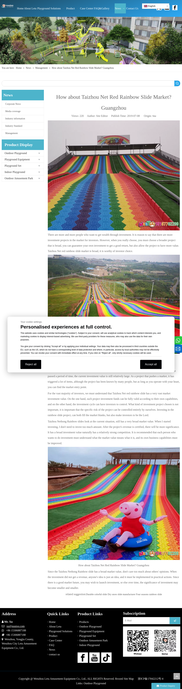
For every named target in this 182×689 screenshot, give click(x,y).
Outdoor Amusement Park (19, 178)
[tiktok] (106, 657)
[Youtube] (94, 657)
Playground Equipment (17, 159)
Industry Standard (13, 126)
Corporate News (13, 104)
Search (177, 83)
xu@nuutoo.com (15, 626)
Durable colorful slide (96, 594)
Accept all (151, 364)
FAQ (51, 645)
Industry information (15, 118)
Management (11, 133)
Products (84, 621)
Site (154, 116)
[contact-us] (151, 641)
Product (53, 635)
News (52, 649)
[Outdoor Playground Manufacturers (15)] (91, 40)
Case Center (55, 640)
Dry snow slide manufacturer (121, 594)
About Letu (55, 626)
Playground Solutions (60, 631)
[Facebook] (83, 657)
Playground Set (13, 165)
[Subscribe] (174, 620)
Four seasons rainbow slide (149, 594)
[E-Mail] (145, 620)
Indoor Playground (15, 172)
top (176, 676)
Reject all (30, 364)
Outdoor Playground (16, 153)
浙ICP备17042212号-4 (150, 678)
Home (52, 621)
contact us (54, 654)
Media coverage (13, 111)
